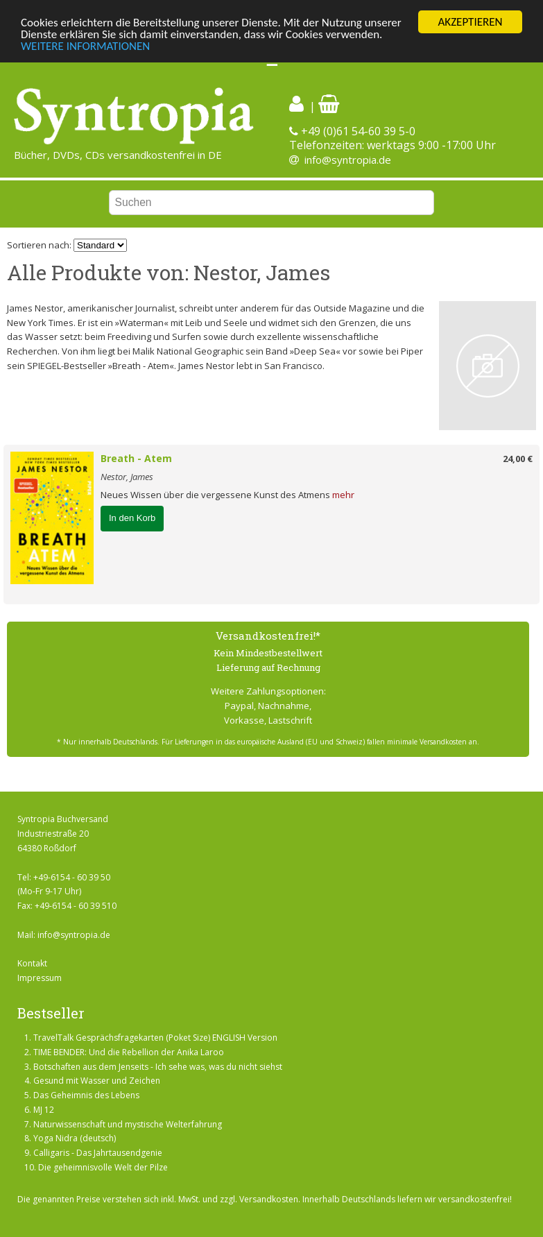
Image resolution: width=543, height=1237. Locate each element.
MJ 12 (43, 1110)
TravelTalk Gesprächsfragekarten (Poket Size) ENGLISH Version (155, 1037)
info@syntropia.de (347, 160)
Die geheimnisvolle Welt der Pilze (103, 1167)
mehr (343, 494)
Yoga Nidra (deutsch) (74, 1138)
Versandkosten (268, 1199)
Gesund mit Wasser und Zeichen (96, 1080)
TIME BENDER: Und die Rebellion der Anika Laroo (128, 1052)
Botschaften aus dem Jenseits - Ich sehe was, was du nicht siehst (157, 1066)
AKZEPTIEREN (470, 22)
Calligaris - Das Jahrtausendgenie (97, 1153)
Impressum (39, 978)
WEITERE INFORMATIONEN (85, 45)
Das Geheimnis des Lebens (86, 1095)
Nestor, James (127, 476)
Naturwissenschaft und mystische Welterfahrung (127, 1124)
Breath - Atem (136, 458)
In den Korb (132, 518)
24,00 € (518, 458)
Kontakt (32, 963)
